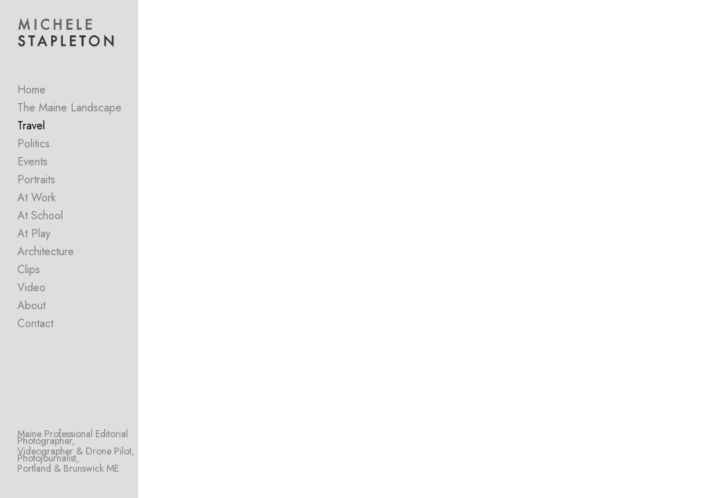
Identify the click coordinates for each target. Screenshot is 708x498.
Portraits (36, 179)
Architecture (45, 251)
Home (31, 90)
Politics (33, 143)
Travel (31, 125)
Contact (35, 323)
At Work (36, 197)
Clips (28, 269)
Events (32, 161)
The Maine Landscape (69, 108)
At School (40, 215)
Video (31, 287)
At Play (33, 233)
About (31, 305)
